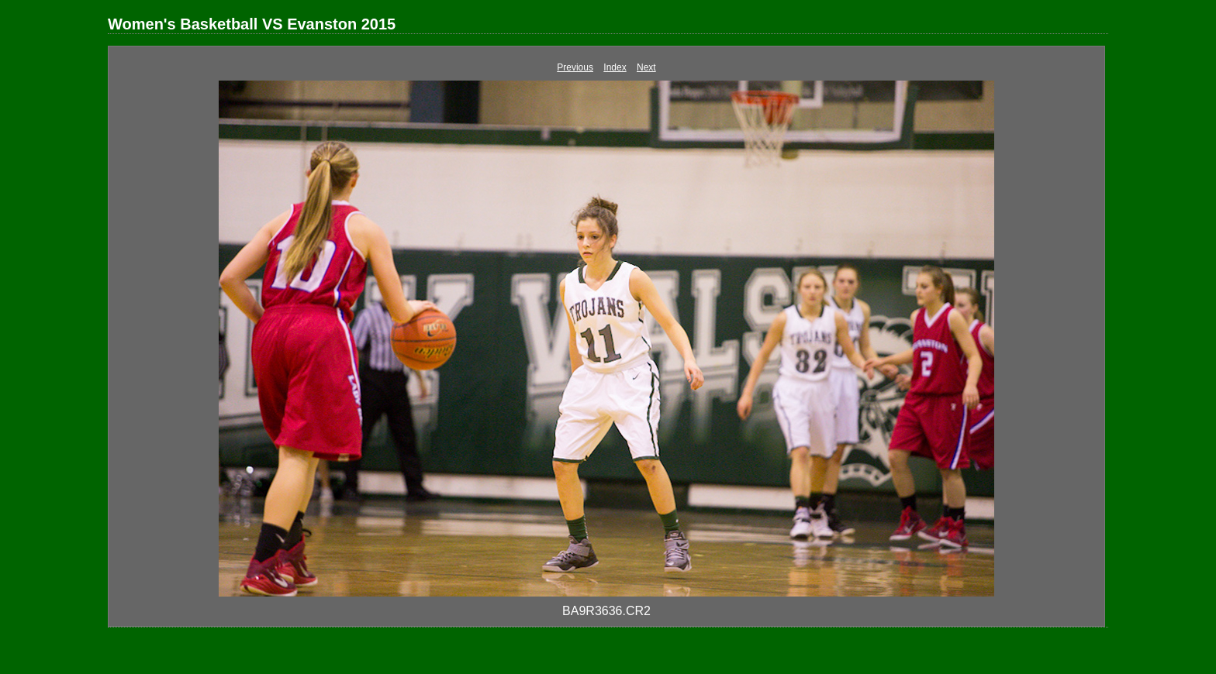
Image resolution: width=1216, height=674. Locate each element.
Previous (575, 67)
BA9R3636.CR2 (606, 610)
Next (646, 67)
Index (614, 67)
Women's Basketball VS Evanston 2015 (252, 24)
